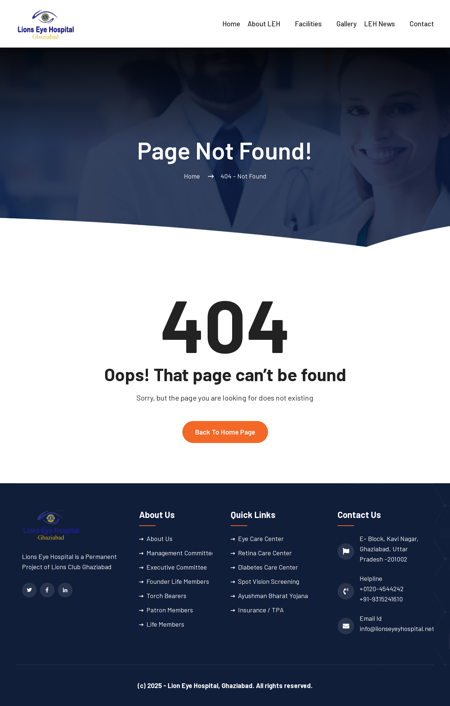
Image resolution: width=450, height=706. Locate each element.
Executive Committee (176, 567)
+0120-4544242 (381, 589)
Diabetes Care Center (268, 567)
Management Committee (180, 553)
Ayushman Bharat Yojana (273, 596)
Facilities (308, 23)
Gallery (346, 23)
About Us (159, 538)
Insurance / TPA (261, 610)
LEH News (379, 23)
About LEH (264, 23)
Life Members (165, 624)
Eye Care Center (261, 538)
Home (231, 23)
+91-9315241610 (381, 599)
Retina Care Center (265, 553)
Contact (422, 23)
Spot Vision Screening (268, 581)
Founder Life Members (177, 581)
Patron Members (169, 610)
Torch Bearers (166, 596)
